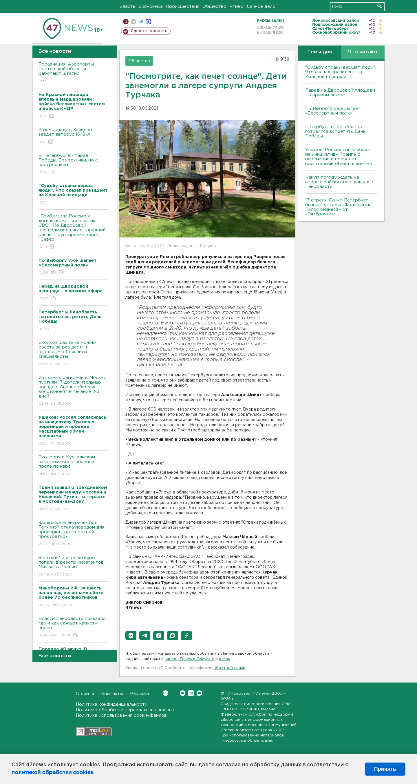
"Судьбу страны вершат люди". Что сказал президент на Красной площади (340, 72)
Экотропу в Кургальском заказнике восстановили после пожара (73, 465)
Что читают (363, 52)
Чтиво (236, 6)
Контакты (112, 694)
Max (199, 693)
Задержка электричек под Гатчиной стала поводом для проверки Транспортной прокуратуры (73, 534)
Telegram (191, 693)
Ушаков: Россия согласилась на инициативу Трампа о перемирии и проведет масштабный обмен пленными (338, 157)
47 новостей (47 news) (248, 693)
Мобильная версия (126, 21)
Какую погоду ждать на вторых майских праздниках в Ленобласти (339, 181)
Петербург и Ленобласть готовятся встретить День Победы (335, 131)
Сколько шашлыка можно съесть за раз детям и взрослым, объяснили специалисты (73, 353)
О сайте (85, 694)
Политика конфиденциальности (111, 704)
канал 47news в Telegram (189, 658)
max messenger (148, 21)
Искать (379, 6)
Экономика (150, 6)
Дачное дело (260, 6)
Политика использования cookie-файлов (121, 715)
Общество (214, 6)
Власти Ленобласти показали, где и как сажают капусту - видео (73, 627)
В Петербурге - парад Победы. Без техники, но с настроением (73, 164)
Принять (385, 769)
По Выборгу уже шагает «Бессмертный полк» (333, 111)
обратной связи (229, 667)
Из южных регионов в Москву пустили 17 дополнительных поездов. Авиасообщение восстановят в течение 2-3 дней (73, 391)
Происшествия (182, 6)
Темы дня (319, 52)
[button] (130, 635)
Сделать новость (149, 31)
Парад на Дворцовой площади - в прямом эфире (340, 92)
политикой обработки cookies (52, 772)
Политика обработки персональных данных (125, 710)
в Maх (224, 658)
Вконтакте (165, 693)
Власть (127, 6)
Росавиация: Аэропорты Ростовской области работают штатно (73, 73)
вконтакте (133, 21)
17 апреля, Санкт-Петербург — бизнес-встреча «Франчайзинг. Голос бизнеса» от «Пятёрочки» (339, 207)
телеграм (141, 21)
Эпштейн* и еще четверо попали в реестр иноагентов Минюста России (73, 566)
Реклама (139, 694)
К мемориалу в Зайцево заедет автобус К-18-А (73, 136)
